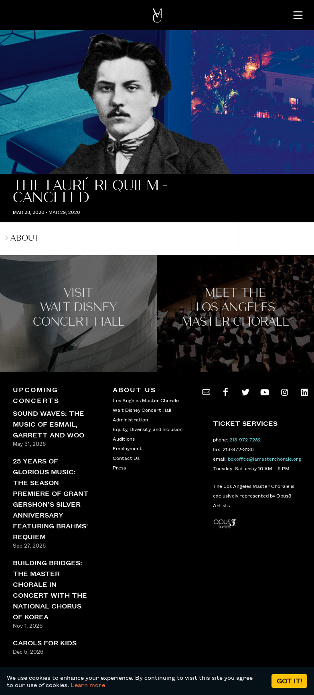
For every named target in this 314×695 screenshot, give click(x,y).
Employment (127, 448)
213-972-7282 (245, 439)
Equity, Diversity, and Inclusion (147, 429)
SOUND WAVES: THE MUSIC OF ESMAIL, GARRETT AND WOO (48, 424)
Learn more (88, 685)
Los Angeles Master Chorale (146, 400)
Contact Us (126, 458)
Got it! (289, 680)
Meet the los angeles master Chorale (236, 307)
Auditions (124, 438)
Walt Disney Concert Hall (142, 410)
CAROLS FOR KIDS (45, 642)
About (22, 238)
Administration (130, 419)
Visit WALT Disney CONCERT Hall (78, 307)
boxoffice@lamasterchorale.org (264, 458)
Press (119, 467)
